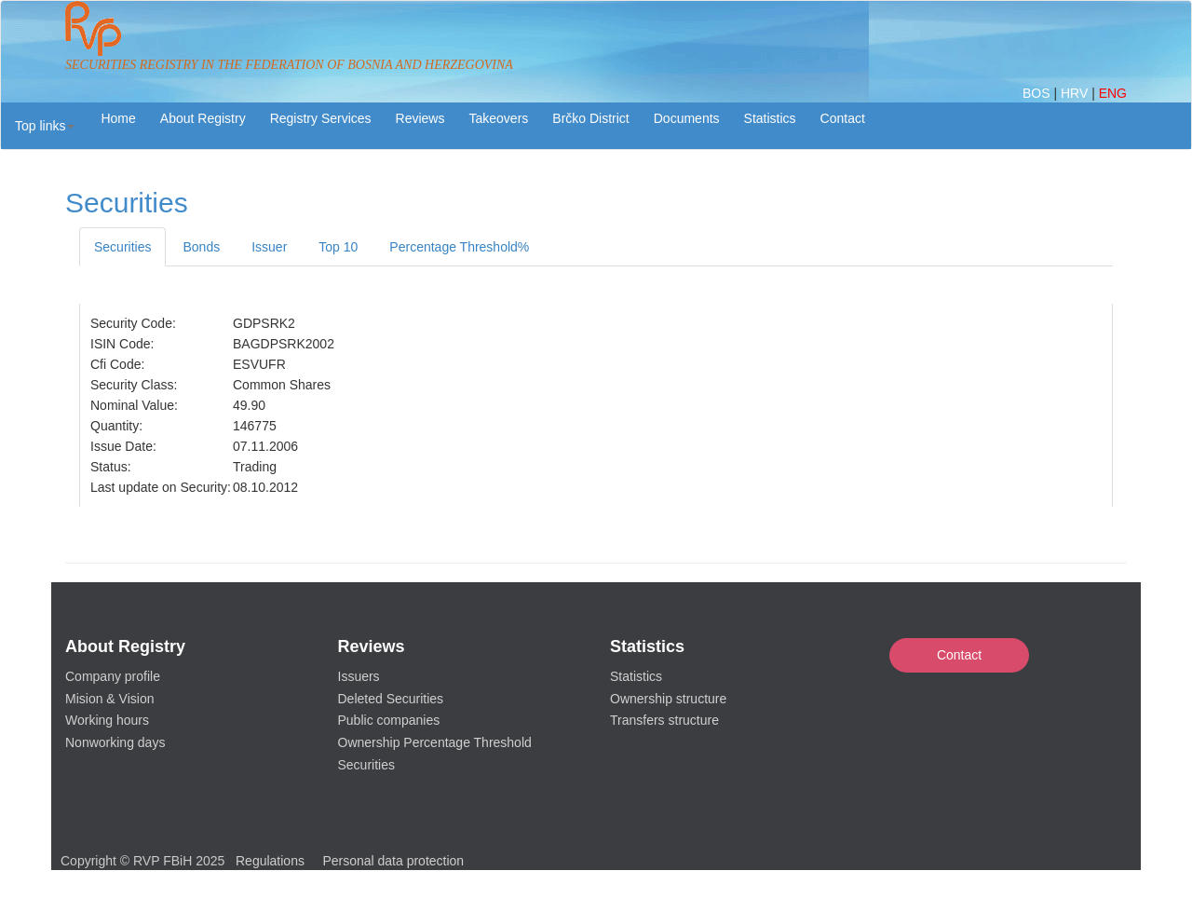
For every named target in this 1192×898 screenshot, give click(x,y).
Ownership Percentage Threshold (435, 742)
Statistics (770, 118)
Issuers (359, 676)
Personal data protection (393, 860)
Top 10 (338, 246)
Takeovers (498, 118)
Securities (122, 246)
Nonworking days (115, 742)
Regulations (270, 860)
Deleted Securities (391, 698)
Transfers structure (664, 720)
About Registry (203, 118)
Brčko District (590, 118)
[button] (44, 125)
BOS (1038, 93)
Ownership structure (668, 698)
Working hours (107, 720)
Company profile (112, 676)
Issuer (269, 246)
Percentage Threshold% (459, 246)
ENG (1113, 93)
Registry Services (321, 118)
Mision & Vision (109, 698)
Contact (959, 654)
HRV (1076, 93)
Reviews (420, 118)
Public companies (389, 720)
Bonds (201, 246)
